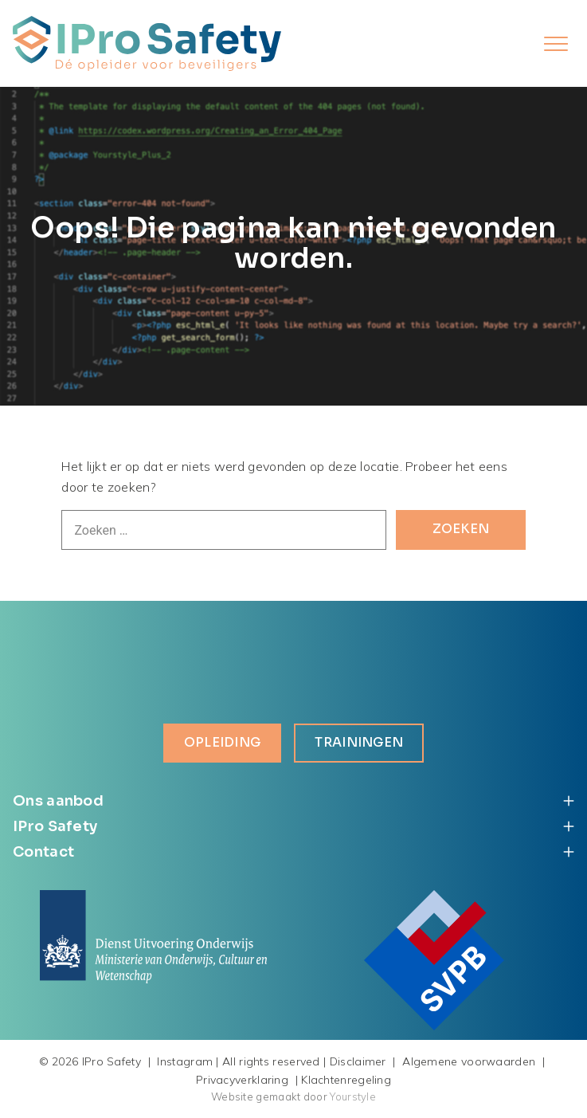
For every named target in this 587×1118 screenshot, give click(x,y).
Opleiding (222, 743)
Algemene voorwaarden (468, 1062)
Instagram (185, 1062)
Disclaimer (358, 1062)
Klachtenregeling (346, 1080)
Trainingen (359, 743)
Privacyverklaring (242, 1080)
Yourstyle (351, 1097)
